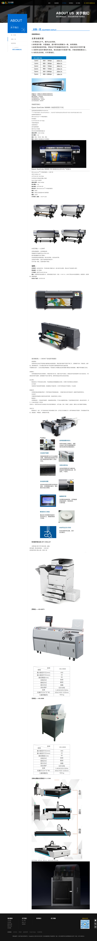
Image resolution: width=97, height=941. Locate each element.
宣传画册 (9, 927)
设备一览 (13, 39)
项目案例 (10, 918)
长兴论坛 (15, 932)
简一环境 (13, 35)
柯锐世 (20, 932)
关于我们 (24, 918)
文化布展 (9, 922)
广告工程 (9, 920)
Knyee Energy (33, 932)
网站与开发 (10, 926)
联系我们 (38, 918)
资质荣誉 (13, 43)
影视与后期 (10, 924)
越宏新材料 (25, 932)
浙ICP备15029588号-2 (23, 936)
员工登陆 (53, 918)
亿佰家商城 (39, 932)
